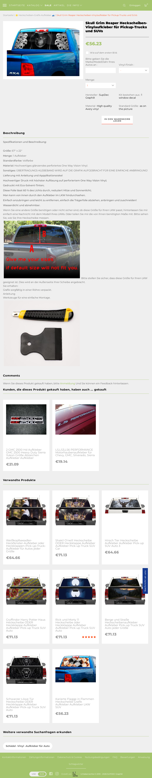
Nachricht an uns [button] (145, 580)
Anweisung (144, 757)
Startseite (17, 5)
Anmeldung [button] (67, 383)
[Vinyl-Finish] (134, 70)
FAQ (115, 757)
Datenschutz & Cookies (69, 757)
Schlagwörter (76, 764)
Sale (48, 5)
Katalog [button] (34, 5)
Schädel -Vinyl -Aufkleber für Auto (28, 746)
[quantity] (101, 85)
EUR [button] (42, 774)
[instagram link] (57, 774)
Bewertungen (127, 757)
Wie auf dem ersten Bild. (101, 52)
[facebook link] (50, 774)
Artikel (59, 5)
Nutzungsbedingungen (97, 757)
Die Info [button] (74, 5)
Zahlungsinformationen (41, 757)
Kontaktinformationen (14, 757)
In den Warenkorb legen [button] (117, 120)
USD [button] (34, 774)
